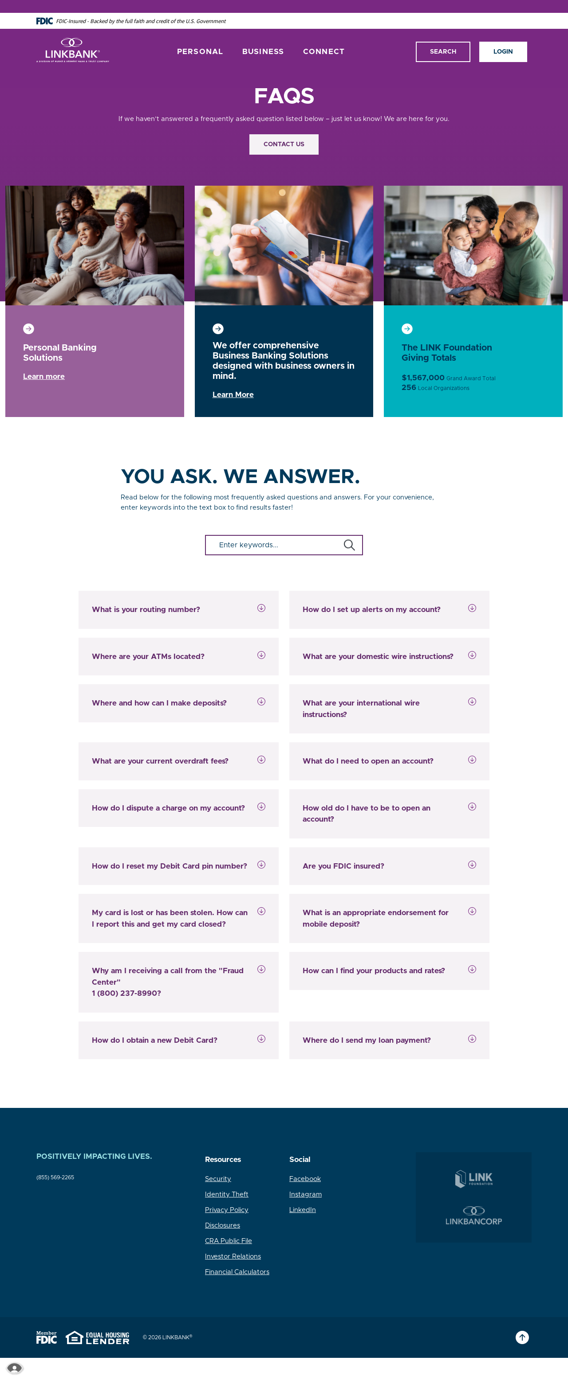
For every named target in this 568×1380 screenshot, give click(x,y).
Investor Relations (233, 1256)
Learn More (233, 394)
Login (503, 38)
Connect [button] (324, 39)
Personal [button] (200, 39)
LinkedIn (302, 1210)
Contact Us (284, 144)
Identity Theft (226, 1194)
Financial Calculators (237, 1272)
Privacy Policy (226, 1210)
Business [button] (263, 39)
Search (443, 38)
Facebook (305, 1179)
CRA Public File (228, 1241)
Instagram (305, 1194)
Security (218, 1179)
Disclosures (222, 1225)
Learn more (44, 376)
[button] (179, 610)
